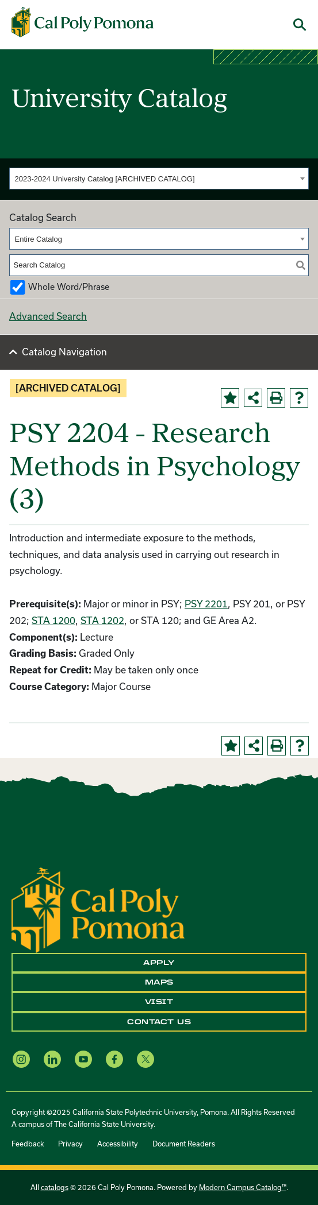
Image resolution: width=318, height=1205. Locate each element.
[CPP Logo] (98, 908)
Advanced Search (48, 316)
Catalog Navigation (64, 351)
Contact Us (159, 1022)
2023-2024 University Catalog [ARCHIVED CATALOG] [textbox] (105, 179)
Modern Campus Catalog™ (242, 1187)
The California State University (104, 1124)
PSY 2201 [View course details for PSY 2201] (206, 603)
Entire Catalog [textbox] (38, 239)
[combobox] (159, 178)
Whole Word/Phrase (68, 287)
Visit (159, 1002)
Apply (159, 963)
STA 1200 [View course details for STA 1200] (53, 620)
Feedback (28, 1144)
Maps (159, 982)
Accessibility (117, 1144)
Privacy (70, 1144)
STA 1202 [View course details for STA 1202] (102, 620)
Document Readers (183, 1144)
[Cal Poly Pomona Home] (83, 22)
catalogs (54, 1187)
